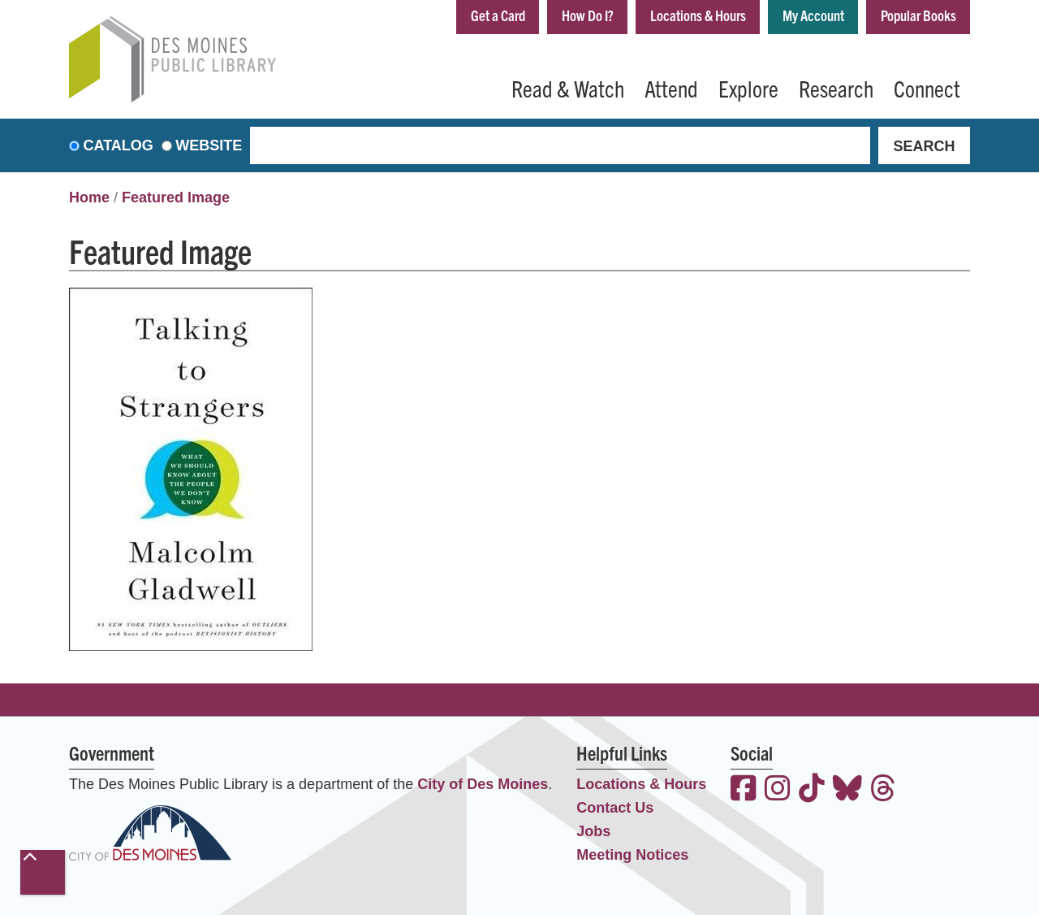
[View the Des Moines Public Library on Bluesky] (847, 790)
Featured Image (176, 197)
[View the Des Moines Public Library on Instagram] (778, 790)
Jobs (593, 831)
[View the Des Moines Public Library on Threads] (883, 790)
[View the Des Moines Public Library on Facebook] (744, 790)
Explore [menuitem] (748, 87)
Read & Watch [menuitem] (567, 87)
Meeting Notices (632, 855)
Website (208, 145)
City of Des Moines (482, 784)
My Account (813, 15)
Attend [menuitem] (671, 87)
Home (89, 197)
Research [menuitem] (836, 87)
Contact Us (614, 808)
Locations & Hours (698, 15)
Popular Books (918, 15)
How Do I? (588, 15)
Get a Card (498, 15)
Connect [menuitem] (927, 87)
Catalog (118, 145)
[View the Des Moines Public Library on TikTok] (812, 790)
